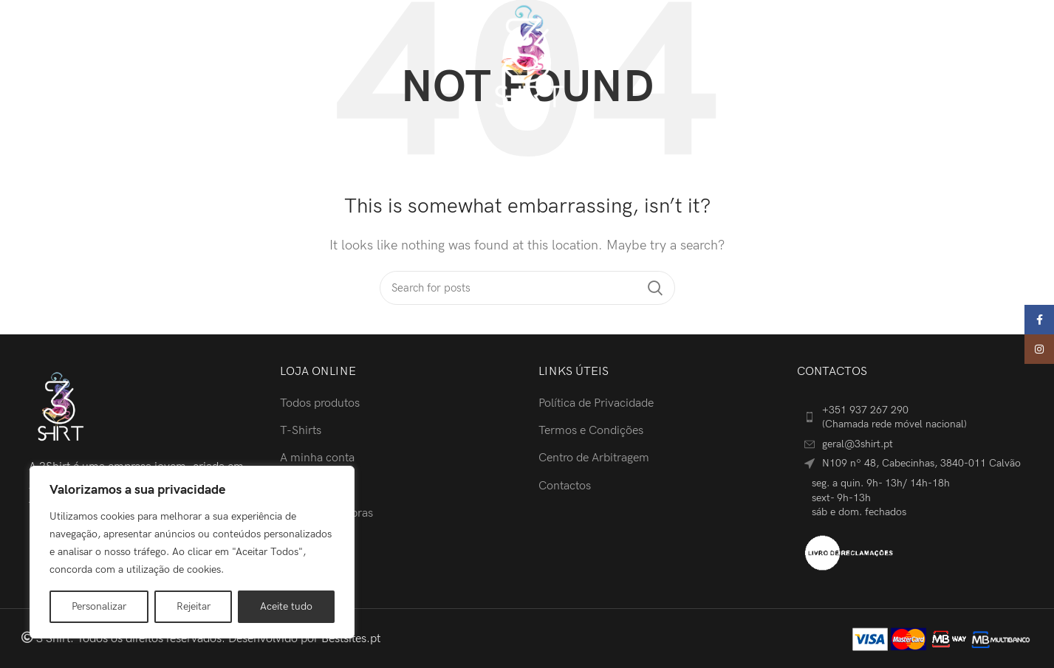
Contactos (564, 486)
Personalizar (99, 606)
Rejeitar (194, 606)
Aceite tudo (286, 606)
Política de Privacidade (596, 403)
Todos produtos (320, 403)
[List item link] (915, 417)
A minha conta (317, 458)
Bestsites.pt (350, 639)
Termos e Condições (590, 431)
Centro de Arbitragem (593, 458)
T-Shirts (300, 431)
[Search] (888, 57)
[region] (192, 552)
